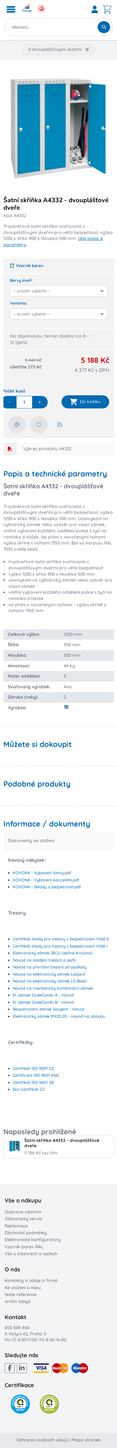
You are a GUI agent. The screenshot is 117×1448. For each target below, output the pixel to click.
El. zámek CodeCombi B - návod (43, 1002)
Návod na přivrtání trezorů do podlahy (49, 966)
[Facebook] (10, 1368)
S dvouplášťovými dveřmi (58, 49)
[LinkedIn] (22, 1368)
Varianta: (18, 303)
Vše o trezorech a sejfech (31, 1253)
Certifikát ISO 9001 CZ (33, 1068)
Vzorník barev (26, 265)
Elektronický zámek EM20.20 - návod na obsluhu (59, 1016)
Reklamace (16, 1226)
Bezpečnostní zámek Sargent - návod (48, 1009)
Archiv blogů (18, 1301)
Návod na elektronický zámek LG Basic (50, 980)
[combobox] (56, 291)
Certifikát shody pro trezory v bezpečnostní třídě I (60, 945)
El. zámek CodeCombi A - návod (43, 994)
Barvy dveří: (21, 280)
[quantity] (24, 402)
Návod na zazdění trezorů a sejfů (44, 960)
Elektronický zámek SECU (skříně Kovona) (52, 952)
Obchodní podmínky (26, 1233)
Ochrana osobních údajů (42, 1440)
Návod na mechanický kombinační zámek (53, 988)
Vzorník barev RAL (24, 1247)
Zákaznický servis (23, 1218)
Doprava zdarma (23, 1212)
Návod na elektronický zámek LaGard (49, 974)
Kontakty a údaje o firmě (31, 1280)
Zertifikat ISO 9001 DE (33, 1082)
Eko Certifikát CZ (29, 1089)
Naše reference (21, 1294)
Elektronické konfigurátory (33, 1239)
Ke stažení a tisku (23, 1287)
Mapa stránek (86, 1440)
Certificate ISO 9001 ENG (36, 1075)
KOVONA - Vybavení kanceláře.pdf (46, 879)
